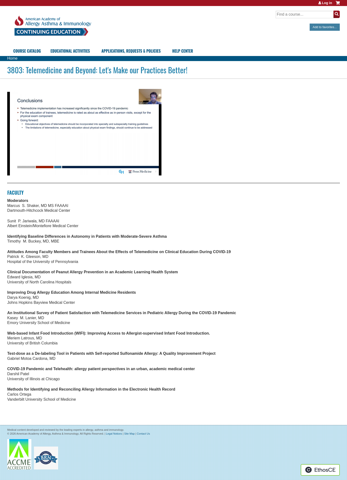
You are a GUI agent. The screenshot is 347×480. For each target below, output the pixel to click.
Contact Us (143, 433)
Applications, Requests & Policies (131, 51)
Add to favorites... (325, 27)
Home (12, 58)
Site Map (129, 433)
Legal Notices (114, 433)
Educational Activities (70, 51)
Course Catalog (27, 51)
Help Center (182, 51)
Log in (327, 3)
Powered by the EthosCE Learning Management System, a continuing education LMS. (320, 470)
